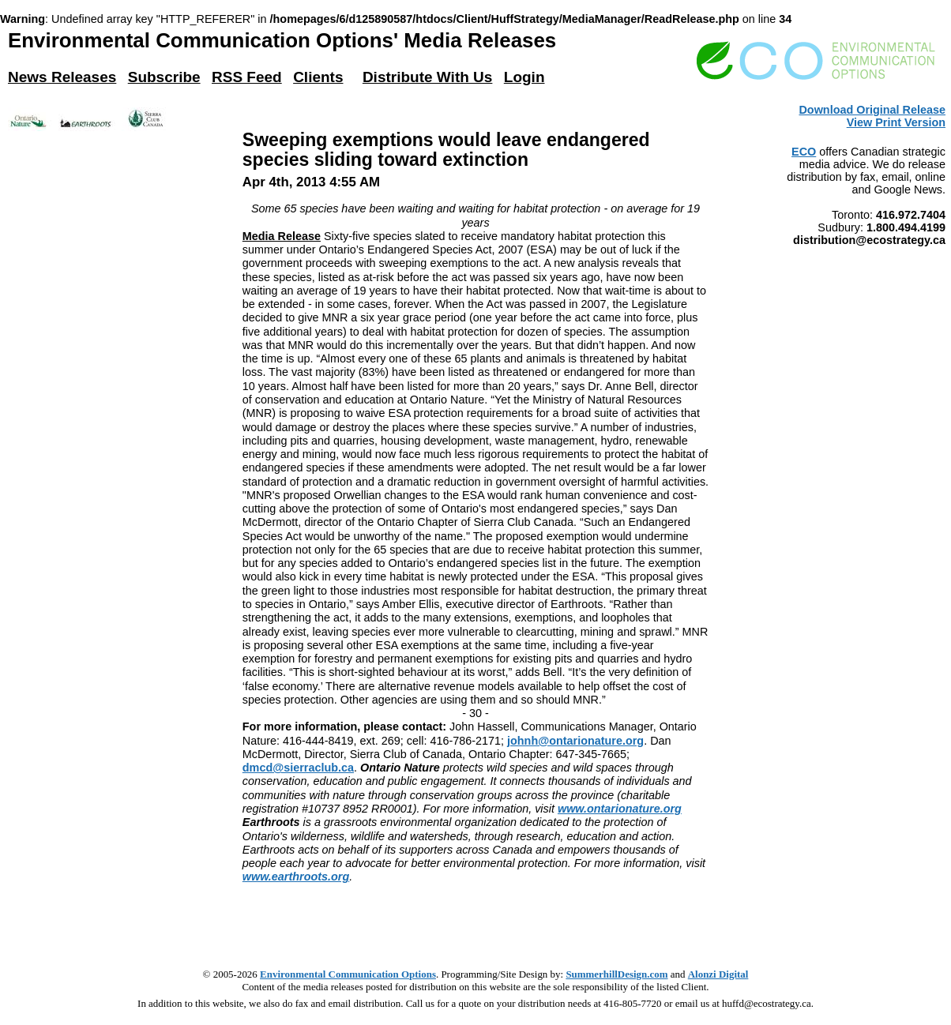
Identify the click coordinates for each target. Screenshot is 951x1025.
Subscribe (164, 77)
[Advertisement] (475, 920)
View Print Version (896, 122)
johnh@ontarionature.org (575, 740)
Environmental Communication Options (348, 974)
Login (524, 77)
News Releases (62, 77)
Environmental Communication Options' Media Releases (282, 40)
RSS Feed (247, 77)
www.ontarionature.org (620, 808)
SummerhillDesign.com (616, 974)
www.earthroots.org (295, 876)
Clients (318, 77)
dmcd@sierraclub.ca (298, 767)
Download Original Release (872, 109)
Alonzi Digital (718, 974)
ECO (803, 151)
